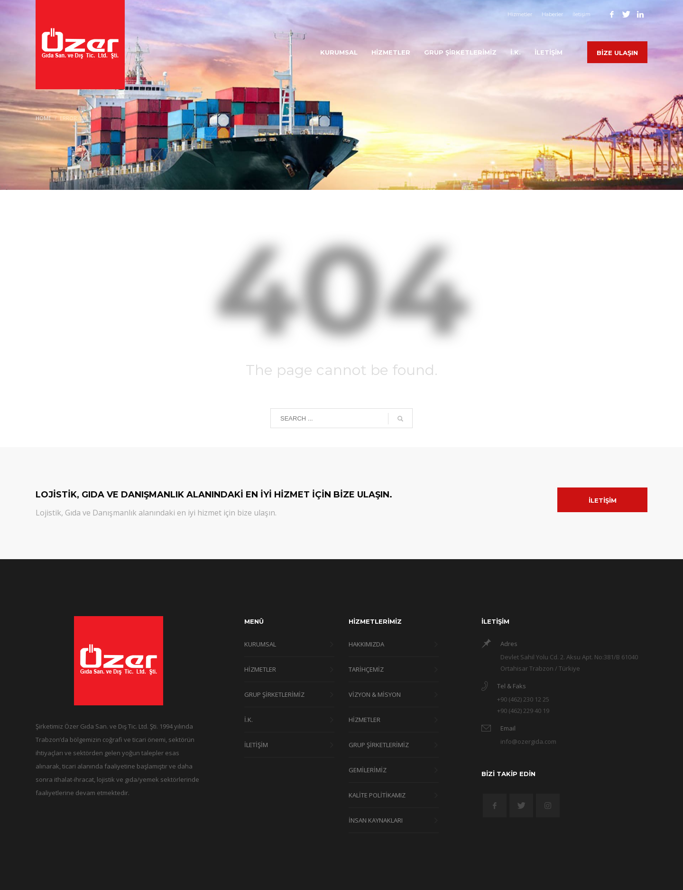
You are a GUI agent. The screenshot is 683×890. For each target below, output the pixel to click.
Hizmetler (520, 14)
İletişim (581, 14)
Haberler (552, 14)
